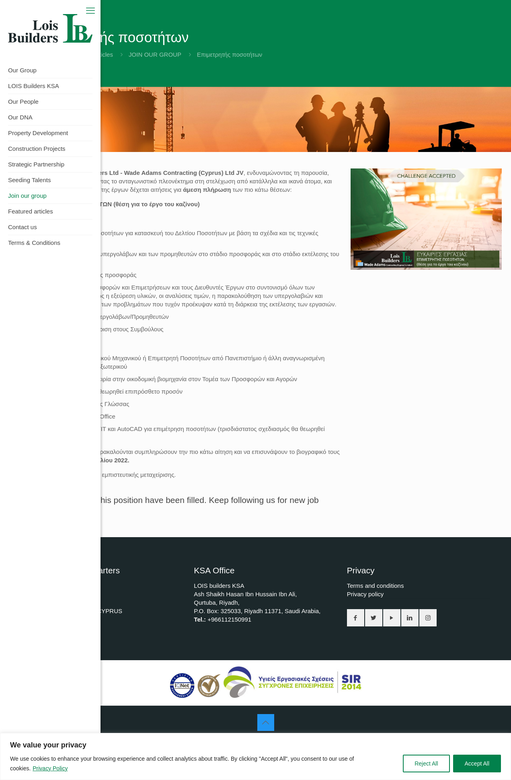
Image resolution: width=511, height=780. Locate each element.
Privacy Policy (50, 768)
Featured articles (90, 54)
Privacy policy (365, 594)
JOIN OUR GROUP (155, 54)
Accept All (477, 763)
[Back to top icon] (265, 722)
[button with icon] (355, 617)
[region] (255, 756)
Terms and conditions (375, 585)
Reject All (426, 763)
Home (44, 54)
